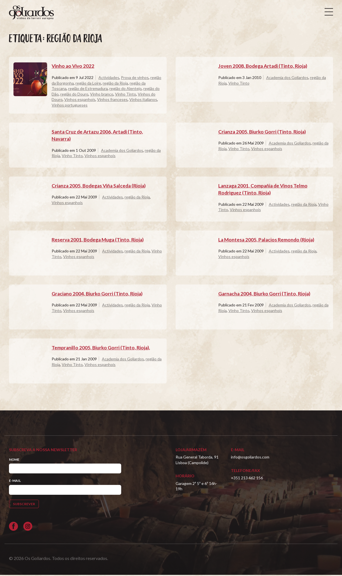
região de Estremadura (88, 89)
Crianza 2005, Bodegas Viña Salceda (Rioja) (100, 187)
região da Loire (88, 84)
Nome (14, 460)
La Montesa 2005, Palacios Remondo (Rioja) (267, 241)
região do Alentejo (125, 89)
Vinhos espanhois (79, 100)
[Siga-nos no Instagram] (27, 527)
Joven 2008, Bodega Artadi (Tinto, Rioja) (264, 67)
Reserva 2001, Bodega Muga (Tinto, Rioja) (99, 241)
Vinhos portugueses (70, 106)
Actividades (108, 78)
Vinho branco (101, 95)
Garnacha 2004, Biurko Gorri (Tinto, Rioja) (265, 295)
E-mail (15, 482)
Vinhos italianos (143, 100)
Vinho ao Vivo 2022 (73, 67)
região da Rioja (115, 84)
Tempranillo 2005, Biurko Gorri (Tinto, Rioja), (101, 348)
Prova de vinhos (135, 78)
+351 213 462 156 (247, 478)
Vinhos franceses (112, 100)
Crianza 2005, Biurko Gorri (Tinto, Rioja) (262, 133)
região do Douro (74, 95)
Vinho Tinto (125, 95)
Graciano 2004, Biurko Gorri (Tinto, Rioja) (98, 295)
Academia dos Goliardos (287, 78)
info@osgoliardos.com (250, 458)
